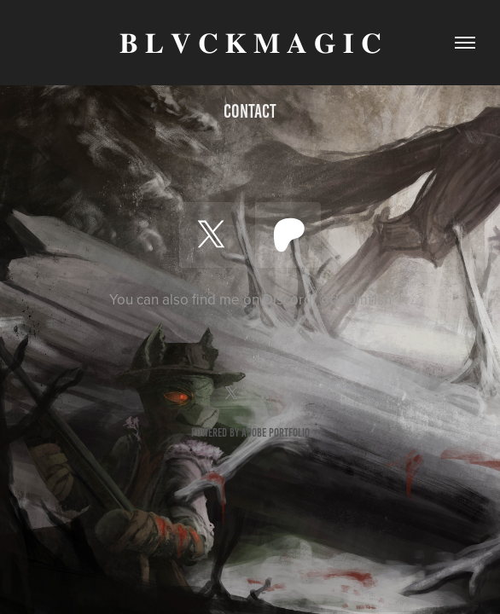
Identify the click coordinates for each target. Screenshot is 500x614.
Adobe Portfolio (275, 432)
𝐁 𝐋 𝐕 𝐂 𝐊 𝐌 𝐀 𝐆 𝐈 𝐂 (250, 43)
